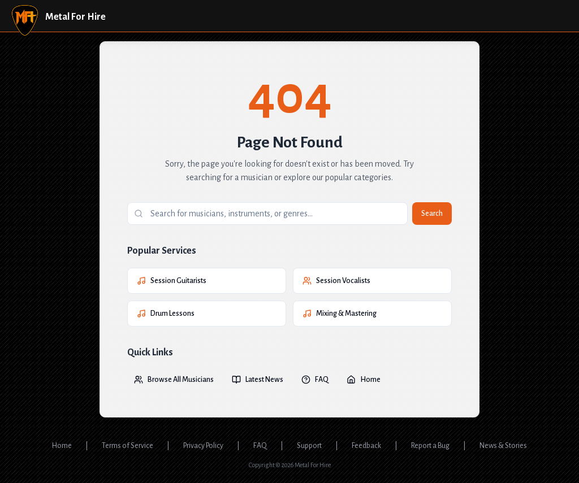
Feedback (366, 446)
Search (432, 213)
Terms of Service (127, 446)
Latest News (257, 379)
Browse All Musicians (174, 379)
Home (364, 379)
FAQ (315, 379)
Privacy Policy (203, 446)
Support (309, 446)
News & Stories (503, 446)
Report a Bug (430, 446)
